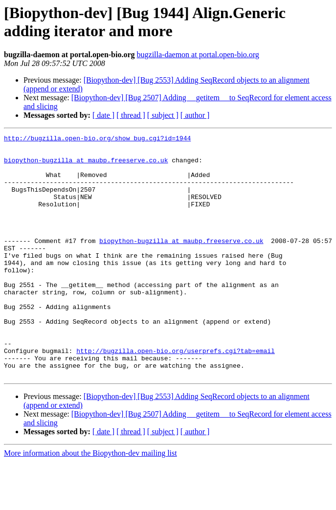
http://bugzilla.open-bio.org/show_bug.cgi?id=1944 (97, 139)
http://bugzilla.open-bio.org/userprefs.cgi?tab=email (175, 394)
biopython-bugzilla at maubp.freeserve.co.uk (86, 165)
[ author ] (195, 115)
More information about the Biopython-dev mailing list (90, 501)
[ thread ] (130, 115)
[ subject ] (163, 115)
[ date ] (103, 115)
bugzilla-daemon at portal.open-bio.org (198, 54)
